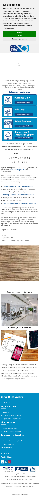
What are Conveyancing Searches (13, 441)
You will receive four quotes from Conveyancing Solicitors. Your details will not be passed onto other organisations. (19, 146)
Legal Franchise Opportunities (12, 419)
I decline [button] (19, 35)
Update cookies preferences (20, 494)
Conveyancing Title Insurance (12, 431)
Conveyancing (8, 476)
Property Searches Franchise (12, 415)
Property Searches (8, 444)
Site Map (16, 476)
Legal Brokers (7, 412)
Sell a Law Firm (7, 403)
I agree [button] (19, 32)
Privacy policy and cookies (28, 476)
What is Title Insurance (10, 428)
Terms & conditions (12, 479)
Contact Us (6, 453)
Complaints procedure (26, 479)
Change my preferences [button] (19, 39)
